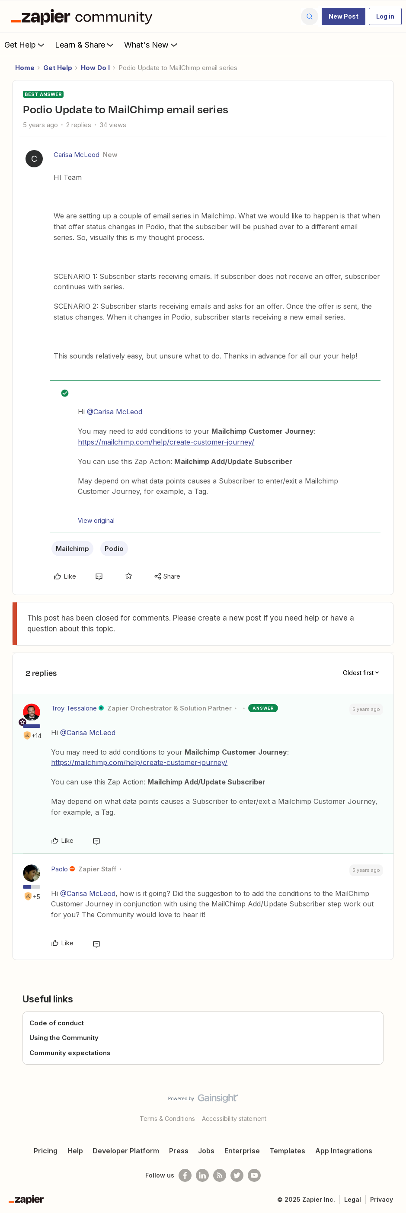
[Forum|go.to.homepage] (84, 16)
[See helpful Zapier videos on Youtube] (254, 1175)
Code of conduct (56, 1023)
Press (179, 1150)
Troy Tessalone (74, 708)
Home (25, 68)
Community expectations (70, 1053)
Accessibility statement (234, 1118)
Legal (352, 1199)
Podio (114, 548)
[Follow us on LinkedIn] (202, 1175)
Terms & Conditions (167, 1118)
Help (75, 1150)
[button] (343, 16)
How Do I (95, 68)
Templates (287, 1150)
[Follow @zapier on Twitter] (236, 1175)
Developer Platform (126, 1150)
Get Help (25, 44)
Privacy (381, 1199)
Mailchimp (72, 548)
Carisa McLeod (76, 154)
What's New (151, 44)
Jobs (206, 1150)
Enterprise (242, 1150)
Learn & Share (85, 44)
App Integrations (343, 1150)
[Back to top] (397, 1105)
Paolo (59, 869)
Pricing (46, 1150)
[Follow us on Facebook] (185, 1175)
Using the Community (64, 1038)
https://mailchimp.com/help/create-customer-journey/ (166, 442)
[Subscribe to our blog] (219, 1175)
